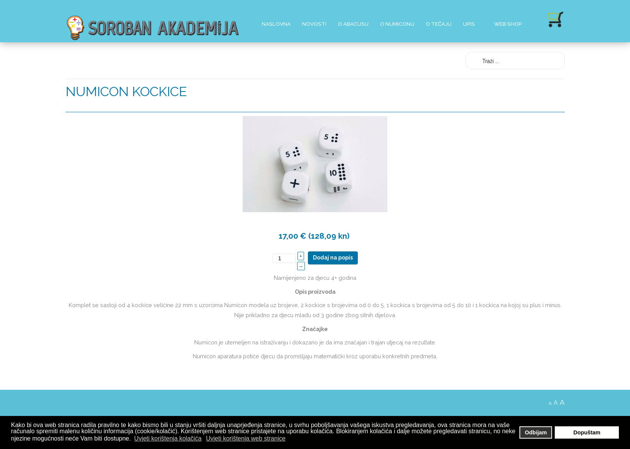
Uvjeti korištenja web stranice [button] (245, 438)
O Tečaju (438, 24)
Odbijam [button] (536, 432)
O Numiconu (397, 24)
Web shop (508, 24)
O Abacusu (353, 24)
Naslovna (276, 24)
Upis (469, 24)
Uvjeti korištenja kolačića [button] (168, 438)
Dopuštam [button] (587, 432)
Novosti (314, 24)
